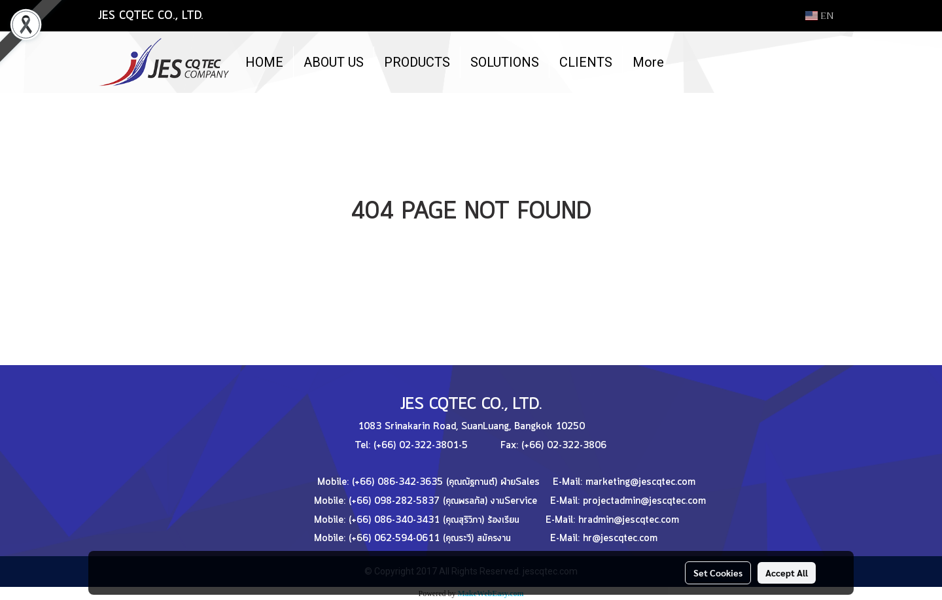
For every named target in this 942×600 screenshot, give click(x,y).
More (648, 62)
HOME (264, 62)
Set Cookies (717, 572)
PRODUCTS (417, 62)
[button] (685, 62)
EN (819, 16)
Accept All (786, 572)
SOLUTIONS (504, 62)
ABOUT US (334, 62)
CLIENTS (585, 62)
